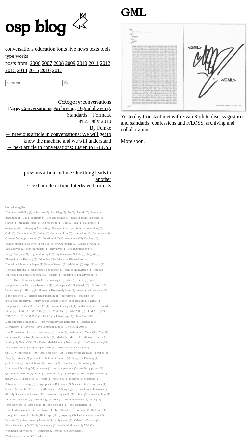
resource (74, 378)
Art (69, 212)
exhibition (73, 264)
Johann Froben (58, 300)
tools (105, 49)
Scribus (23, 389)
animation (39, 212)
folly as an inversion (76, 269)
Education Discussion (69, 259)
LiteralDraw (12, 326)
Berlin (37, 217)
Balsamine (11, 217)
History (29, 290)
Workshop (75, 430)
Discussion (11, 259)
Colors (41, 233)
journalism (78, 300)
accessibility (21, 212)
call (76, 222)
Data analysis (12, 248)
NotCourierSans (14, 347)
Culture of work (87, 243)
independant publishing (42, 295)
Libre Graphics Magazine (19, 321)
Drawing (28, 259)
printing (86, 363)
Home (42, 290)
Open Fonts (44, 347)
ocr (30, 347)
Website (27, 430)
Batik (26, 217)
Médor (60, 337)
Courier (31, 243)
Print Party (69, 363)
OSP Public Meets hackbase (76, 352)
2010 (82, 63)
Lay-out (55, 306)
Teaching (23, 399)
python (95, 368)
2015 (34, 70)
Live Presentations (15, 332)
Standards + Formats (88, 115)
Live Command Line (48, 326)
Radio (37, 373)
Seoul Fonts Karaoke (91, 389)
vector (65, 420)
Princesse (52, 363)
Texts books (34, 404)
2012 (105, 63)
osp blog (47, 27)
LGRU (47, 316)
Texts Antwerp (13, 404)
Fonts (26, 274)
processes (41, 368)
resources (89, 378)
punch (82, 368)
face (97, 264)
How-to (55, 290)
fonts (62, 49)
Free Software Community (20, 280)
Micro (87, 337)
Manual (89, 332)
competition (80, 233)
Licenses (85, 321)
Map (101, 332)
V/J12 (30, 425)
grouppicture (12, 285)
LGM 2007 (35, 311)
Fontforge (11, 274)
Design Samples (14, 254)
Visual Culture (13, 425)
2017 (57, 70)
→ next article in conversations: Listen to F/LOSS (59, 147)
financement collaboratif (45, 269)
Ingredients (66, 295)
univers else (27, 420)
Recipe (71, 373)
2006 (35, 63)
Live (27, 326)
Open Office (64, 347)
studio (66, 394)
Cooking (89, 238)
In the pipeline (13, 295)
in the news (96, 290)
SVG (8, 399)
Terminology (40, 399)
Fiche (8, 269)
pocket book (12, 363)
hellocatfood (12, 290)
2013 (10, 70)
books (95, 217)
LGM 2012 (31, 316)
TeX (56, 399)
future (69, 280)
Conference (99, 233)
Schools (9, 389)
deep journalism (35, 248)
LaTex (25, 306)
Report (43, 378)
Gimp (81, 280)
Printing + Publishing (17, 368)
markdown (11, 337)
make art (74, 332)
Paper (100, 352)
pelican (34, 358)
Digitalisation (63, 254)
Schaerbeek (95, 384)
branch (9, 222)
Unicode (10, 420)
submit (79, 394)
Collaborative (24, 233)
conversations (19, 49)
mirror (99, 337)
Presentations (32, 363)
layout (68, 306)
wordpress (43, 430)
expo (87, 264)
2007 (47, 63)
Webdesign (11, 430)
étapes (35, 264)
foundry (67, 274)
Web (87, 425)
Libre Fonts (81, 316)
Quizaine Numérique (17, 373)
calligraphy (89, 222)
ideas (68, 290)
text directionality (74, 399)
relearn (99, 373)
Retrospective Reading (18, 384)
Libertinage (62, 316)
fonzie (40, 274)
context (33, 238)
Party (8, 358)
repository (58, 378)
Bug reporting (49, 222)
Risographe (42, 384)
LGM (21, 311)
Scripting (66, 389)
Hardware (96, 285)
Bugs (66, 222)
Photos (48, 358)
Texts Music (42, 409)
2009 (70, 63)
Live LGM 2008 (75, 326)
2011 (93, 63)
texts (94, 49)
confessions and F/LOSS (177, 123)
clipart (58, 228)
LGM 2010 (92, 311)
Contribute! (49, 238)
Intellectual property (17, 300)
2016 (45, 70)
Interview (39, 300)
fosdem (53, 274)
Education (44, 259)
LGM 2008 (55, 311)
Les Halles (83, 306)
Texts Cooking (54, 404)
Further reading (49, 280)
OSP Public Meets (44, 352)
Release (29, 378)
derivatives (56, 248)
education (45, 49)
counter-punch (13, 243)
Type (49, 415)
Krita (93, 300)
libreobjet (69, 321)
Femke (104, 128)
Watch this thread (67, 425)
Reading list (53, 373)
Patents (21, 358)
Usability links (47, 420)
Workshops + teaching (18, 435)
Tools (35, 415)
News (22, 342)
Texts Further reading (17, 409)
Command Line (59, 233)
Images (80, 290)
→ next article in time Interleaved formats (67, 185)
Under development (88, 415)
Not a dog (71, 342)
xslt (39, 435)
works (22, 56)
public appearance (63, 368)
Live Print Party (41, 332)
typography (65, 415)
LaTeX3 (40, 306)
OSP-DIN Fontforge (16, 352)
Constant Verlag (14, 238)
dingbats (91, 254)
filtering (21, 269)
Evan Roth (193, 116)
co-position (74, 228)
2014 (22, 70)
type (9, 56)
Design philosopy (78, 248)
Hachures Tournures (36, 285)
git (91, 280)
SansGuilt (78, 384)
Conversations (36, 108)
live (72, 49)
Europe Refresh (53, 264)
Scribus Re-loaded (45, 389)
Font (96, 269)
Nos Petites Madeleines (47, 342)
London (59, 332)
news (82, 49)
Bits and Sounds (56, 217)
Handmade (79, 285)
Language (11, 306)
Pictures (61, 358)
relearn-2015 (12, 378)
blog (73, 217)
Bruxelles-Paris (27, 222)
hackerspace (61, 285)
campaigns (11, 228)
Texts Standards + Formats (70, 409)
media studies (43, 337)
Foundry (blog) (85, 274)
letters (8, 311)
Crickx (45, 243)
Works (58, 430)
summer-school (97, 394)
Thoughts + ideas (15, 415)
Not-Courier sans (92, 342)
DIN (78, 254)
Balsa (93, 212)
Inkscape (84, 295)
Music (8, 342)
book (84, 217)
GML (133, 12)
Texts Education (77, 404)
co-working (92, 228)
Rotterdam (61, 384)
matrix (26, 337)
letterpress (101, 306)
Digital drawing (93, 108)
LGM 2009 (74, 311)
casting (46, 228)
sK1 (7, 394)
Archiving (64, 108)
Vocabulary (45, 425)
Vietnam (90, 420)
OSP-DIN (81, 347)
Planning (89, 358)
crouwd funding (63, 243)
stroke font (51, 394)
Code (8, 233)
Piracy (75, 358)
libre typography (49, 321)
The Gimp (96, 409)
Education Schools (16, 264)
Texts (92, 399)
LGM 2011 (11, 316)
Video (77, 420)
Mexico (73, 337)
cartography (29, 228)
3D (7, 212)
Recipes (85, 373)
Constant (152, 116)
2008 (58, 63)
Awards (80, 212)
